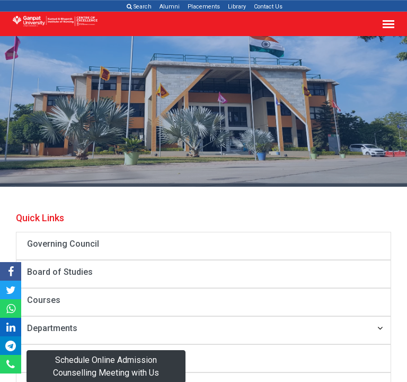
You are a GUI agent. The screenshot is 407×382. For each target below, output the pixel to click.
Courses (43, 300)
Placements (204, 6)
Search (139, 6)
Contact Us (268, 6)
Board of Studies (60, 272)
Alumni (170, 6)
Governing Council (63, 244)
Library (237, 6)
